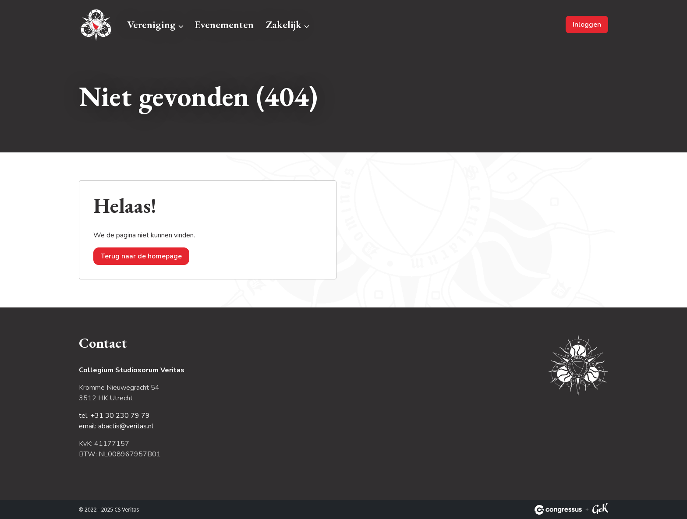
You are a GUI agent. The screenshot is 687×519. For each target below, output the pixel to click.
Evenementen (224, 24)
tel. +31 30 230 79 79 (114, 415)
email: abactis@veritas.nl (116, 426)
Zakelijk (283, 24)
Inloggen (587, 24)
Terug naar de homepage (141, 256)
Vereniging (151, 24)
